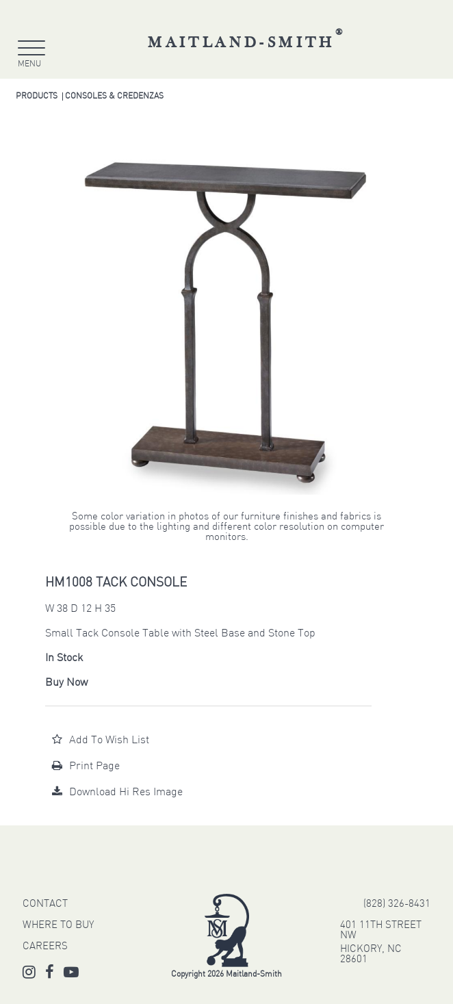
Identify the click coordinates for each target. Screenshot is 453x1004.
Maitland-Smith (247, 43)
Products (36, 96)
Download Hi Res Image (117, 792)
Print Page (86, 766)
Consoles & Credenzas (114, 96)
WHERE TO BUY (58, 926)
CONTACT (45, 904)
